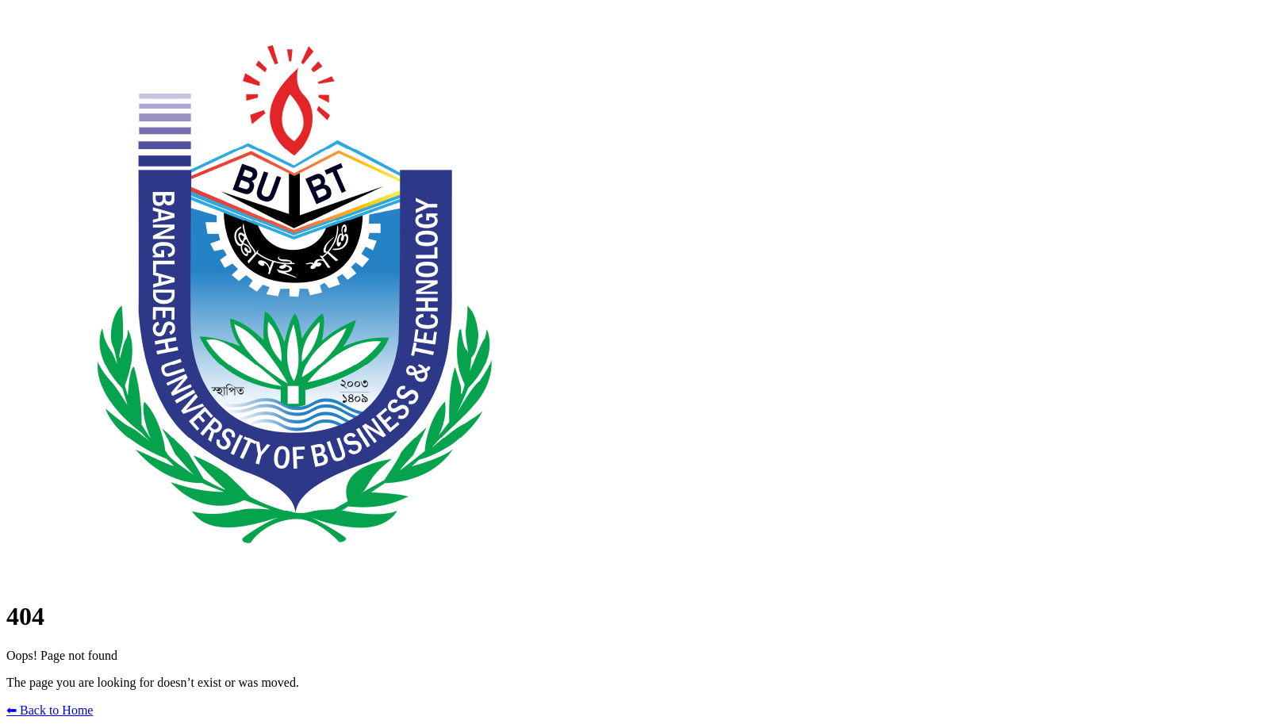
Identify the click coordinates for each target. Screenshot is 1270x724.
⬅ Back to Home (49, 710)
